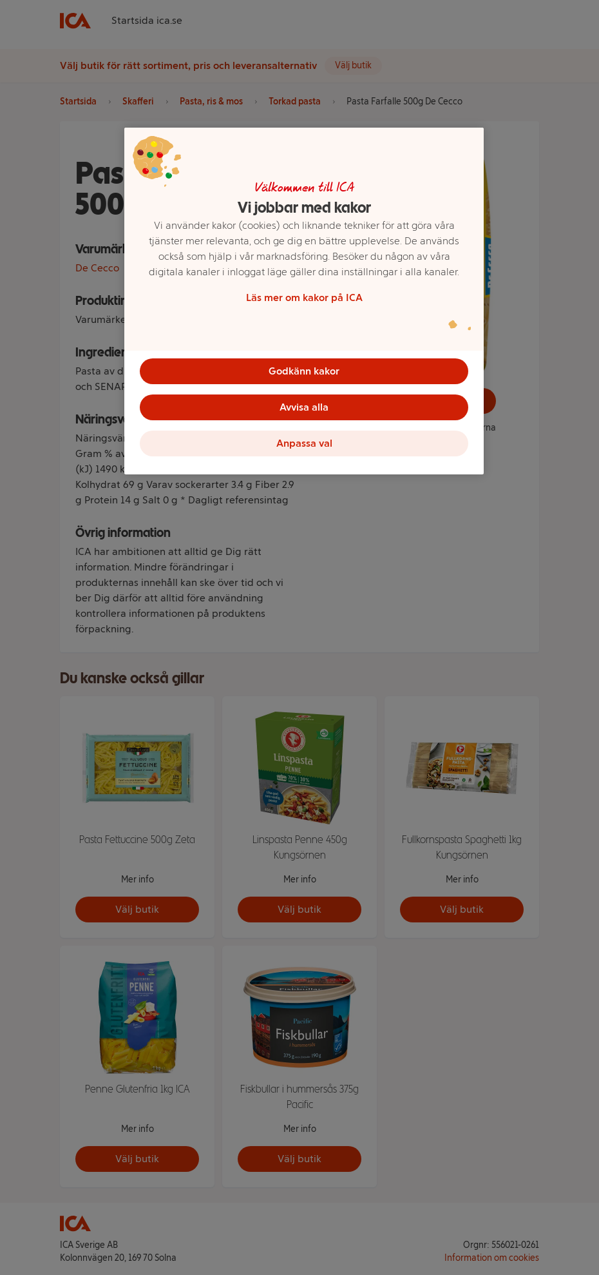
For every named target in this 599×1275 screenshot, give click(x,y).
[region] (304, 301)
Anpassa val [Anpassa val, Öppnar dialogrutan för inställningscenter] (304, 443)
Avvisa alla (304, 407)
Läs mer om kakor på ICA (304, 297)
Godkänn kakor (304, 371)
